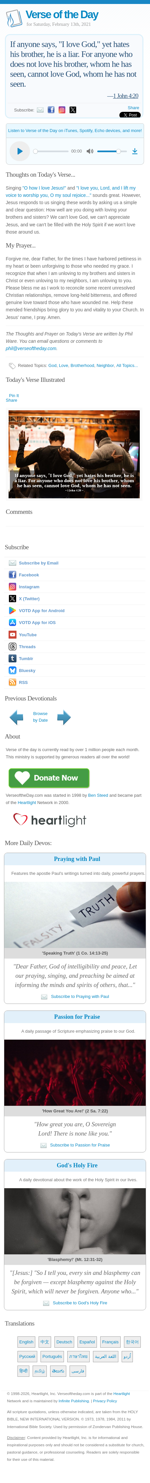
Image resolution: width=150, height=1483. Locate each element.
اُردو (127, 1356)
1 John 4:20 (125, 95)
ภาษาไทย (78, 1356)
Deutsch (64, 1341)
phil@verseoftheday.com (31, 348)
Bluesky (27, 670)
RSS (23, 682)
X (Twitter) (29, 598)
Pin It (14, 395)
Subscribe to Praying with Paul (75, 996)
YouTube (28, 634)
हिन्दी (23, 1371)
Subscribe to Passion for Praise (75, 1145)
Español (87, 1341)
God (52, 365)
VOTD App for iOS (37, 622)
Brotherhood (82, 365)
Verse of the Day (62, 14)
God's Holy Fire (77, 1165)
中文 (45, 1341)
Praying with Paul (77, 859)
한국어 (132, 1341)
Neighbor (105, 365)
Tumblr (26, 658)
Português (52, 1356)
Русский (27, 1356)
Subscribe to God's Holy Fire (75, 1302)
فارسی (78, 1371)
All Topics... (127, 365)
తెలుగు (58, 1371)
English (26, 1341)
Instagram (29, 586)
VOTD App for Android (42, 610)
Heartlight (27, 802)
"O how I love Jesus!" (44, 188)
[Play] (20, 151)
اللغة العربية (105, 1356)
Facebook (29, 574)
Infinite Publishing (74, 1401)
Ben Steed (98, 795)
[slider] (51, 151)
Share (133, 107)
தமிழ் (40, 1371)
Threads (27, 646)
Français (110, 1341)
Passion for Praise (77, 1016)
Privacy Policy (105, 1401)
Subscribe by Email (32, 563)
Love (63, 365)
